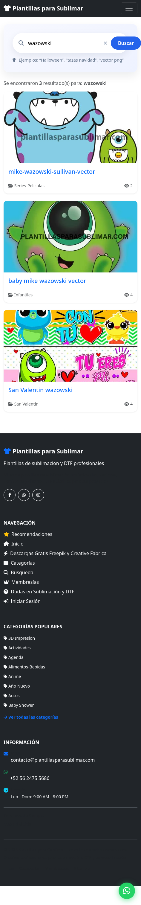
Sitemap (82, 868)
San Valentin (26, 404)
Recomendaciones (28, 534)
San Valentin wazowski (40, 390)
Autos (12, 695)
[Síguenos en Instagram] (38, 495)
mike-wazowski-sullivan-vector (51, 171)
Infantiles (23, 295)
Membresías (21, 582)
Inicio (14, 543)
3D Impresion (19, 638)
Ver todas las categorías (31, 717)
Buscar (126, 43)
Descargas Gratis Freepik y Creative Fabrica (55, 553)
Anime (12, 676)
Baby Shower (19, 705)
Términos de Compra (24, 815)
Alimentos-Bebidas (24, 667)
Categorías (19, 563)
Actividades (17, 647)
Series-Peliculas (29, 185)
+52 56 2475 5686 (29, 778)
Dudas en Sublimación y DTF (39, 591)
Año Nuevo (17, 686)
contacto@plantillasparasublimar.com (53, 760)
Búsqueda (18, 572)
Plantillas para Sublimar (43, 8)
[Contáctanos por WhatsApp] (24, 495)
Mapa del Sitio (17, 824)
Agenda (14, 657)
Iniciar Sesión (22, 601)
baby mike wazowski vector (47, 281)
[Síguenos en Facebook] (10, 495)
